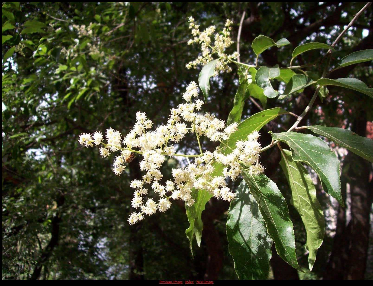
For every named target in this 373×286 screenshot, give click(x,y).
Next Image (205, 282)
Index (189, 282)
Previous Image (171, 282)
